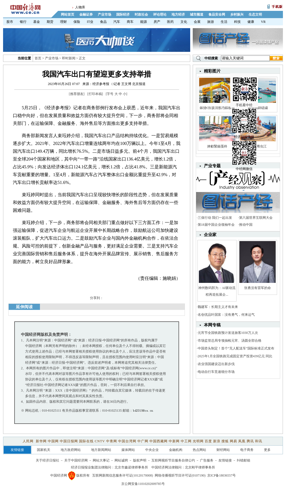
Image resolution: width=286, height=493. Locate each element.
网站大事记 (101, 460)
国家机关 (43, 450)
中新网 (174, 441)
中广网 (142, 441)
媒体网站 (128, 450)
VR (263, 22)
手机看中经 (245, 84)
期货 (50, 22)
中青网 (111, 441)
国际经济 (123, 14)
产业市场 (104, 14)
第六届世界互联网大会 (256, 218)
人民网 (29, 441)
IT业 (90, 22)
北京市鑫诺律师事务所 (131, 467)
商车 (130, 22)
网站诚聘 (121, 460)
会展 (197, 22)
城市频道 (196, 14)
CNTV (100, 441)
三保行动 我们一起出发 (215, 218)
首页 (38, 58)
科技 (237, 22)
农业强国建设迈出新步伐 (216, 364)
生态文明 (255, 14)
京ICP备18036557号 (221, 475)
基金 (36, 22)
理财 (63, 22)
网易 (233, 441)
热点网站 (199, 450)
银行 (23, 22)
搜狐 (225, 441)
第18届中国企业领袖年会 (216, 225)
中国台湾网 (127, 441)
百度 (208, 441)
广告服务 (206, 460)
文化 (183, 22)
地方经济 (178, 14)
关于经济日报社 (47, 460)
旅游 (210, 22)
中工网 (186, 441)
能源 (143, 22)
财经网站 (223, 450)
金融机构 (175, 450)
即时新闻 (68, 58)
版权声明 (139, 460)
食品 (103, 22)
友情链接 (225, 460)
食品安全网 (216, 14)
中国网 (53, 441)
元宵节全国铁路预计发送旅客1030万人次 (228, 333)
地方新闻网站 (101, 450)
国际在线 (86, 441)
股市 (9, 22)
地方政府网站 (71, 450)
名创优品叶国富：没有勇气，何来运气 (226, 315)
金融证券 (86, 14)
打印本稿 (95, 94)
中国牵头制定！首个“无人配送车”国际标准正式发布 (236, 348)
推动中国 (245, 225)
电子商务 (247, 450)
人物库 (80, 7)
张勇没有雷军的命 (257, 288)
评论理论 (159, 14)
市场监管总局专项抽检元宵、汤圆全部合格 (229, 341)
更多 (267, 450)
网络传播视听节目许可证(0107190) (180, 475)
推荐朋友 (77, 94)
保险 (76, 22)
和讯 (258, 441)
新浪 (216, 441)
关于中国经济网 (76, 460)
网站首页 (67, 14)
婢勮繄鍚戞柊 (217, 146)
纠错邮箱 (243, 460)
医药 (170, 22)
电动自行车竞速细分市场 (216, 372)
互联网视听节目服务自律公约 (173, 460)
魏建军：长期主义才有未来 (218, 307)
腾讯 (250, 441)
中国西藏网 (158, 441)
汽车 (116, 22)
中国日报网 (69, 441)
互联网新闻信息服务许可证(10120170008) (122, 475)
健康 (250, 22)
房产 (157, 22)
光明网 (198, 441)
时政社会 (141, 14)
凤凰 (242, 441)
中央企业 (152, 450)
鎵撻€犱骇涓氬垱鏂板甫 (217, 108)
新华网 (41, 441)
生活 (224, 22)
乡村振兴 (237, 14)
